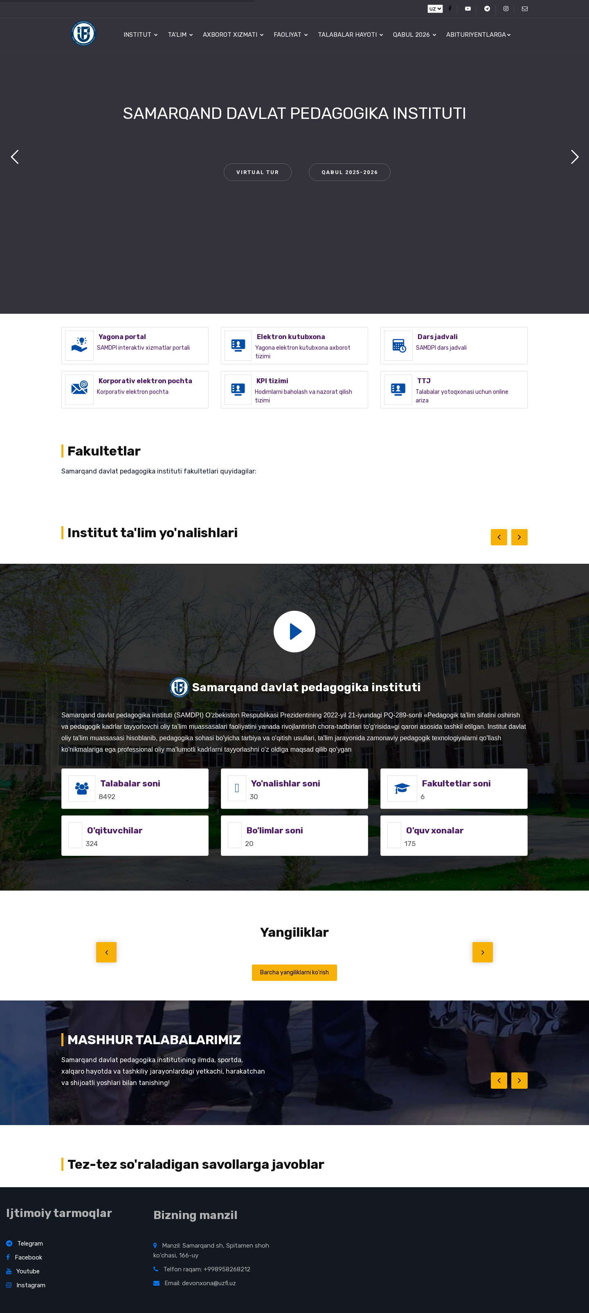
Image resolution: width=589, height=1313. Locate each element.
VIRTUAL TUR (257, 172)
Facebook (24, 1257)
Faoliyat (291, 34)
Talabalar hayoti (350, 34)
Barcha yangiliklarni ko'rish (294, 972)
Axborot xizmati (233, 34)
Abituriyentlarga (478, 34)
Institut (141, 34)
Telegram (24, 1243)
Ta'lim (180, 34)
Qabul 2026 (414, 34)
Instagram (25, 1285)
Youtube (23, 1271)
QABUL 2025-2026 (349, 172)
